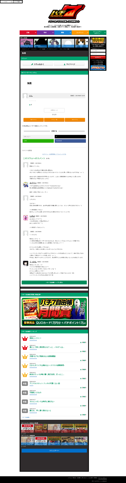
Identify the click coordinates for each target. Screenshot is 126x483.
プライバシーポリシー (102, 477)
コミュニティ (34, 49)
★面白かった (54, 110)
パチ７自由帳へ (26, 417)
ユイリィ (33, 183)
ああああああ (33, 340)
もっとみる (23, 433)
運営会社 (74, 477)
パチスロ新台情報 (98, 62)
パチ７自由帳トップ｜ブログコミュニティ (48, 49)
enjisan (31, 385)
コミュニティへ (54, 450)
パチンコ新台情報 (98, 64)
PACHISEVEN (104, 479)
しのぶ (32, 216)
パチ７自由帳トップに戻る (54, 282)
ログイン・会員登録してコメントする (54, 154)
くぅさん (33, 262)
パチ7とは (70, 477)
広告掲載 (78, 477)
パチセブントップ (25, 49)
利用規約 (95, 477)
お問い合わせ (84, 477)
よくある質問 (90, 477)
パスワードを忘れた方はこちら (98, 60)
